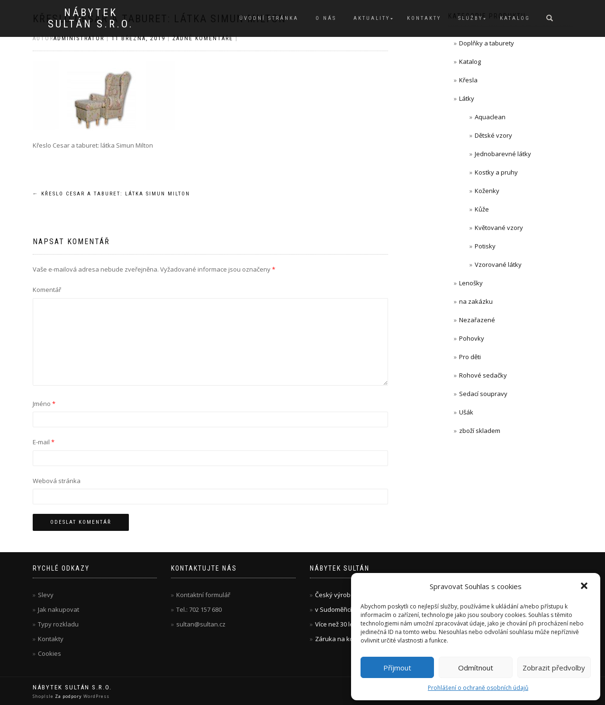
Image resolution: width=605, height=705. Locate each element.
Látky (466, 98)
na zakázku (476, 301)
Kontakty (424, 18)
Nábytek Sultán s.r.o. (91, 18)
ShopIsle (44, 696)
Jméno (44, 403)
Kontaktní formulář (203, 594)
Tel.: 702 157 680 (199, 609)
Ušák (466, 412)
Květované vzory (499, 227)
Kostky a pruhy (496, 172)
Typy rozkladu (58, 624)
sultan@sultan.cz (201, 624)
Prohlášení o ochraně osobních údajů (478, 688)
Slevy (46, 594)
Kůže (482, 209)
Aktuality (371, 18)
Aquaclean (490, 117)
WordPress (95, 696)
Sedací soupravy (483, 393)
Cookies (49, 653)
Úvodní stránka (268, 18)
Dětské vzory (493, 135)
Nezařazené (477, 320)
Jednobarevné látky (503, 154)
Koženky (487, 190)
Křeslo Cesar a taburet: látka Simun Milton (111, 194)
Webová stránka (57, 480)
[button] (585, 586)
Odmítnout (475, 667)
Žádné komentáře (202, 38)
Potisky (485, 246)
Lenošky (471, 283)
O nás (326, 18)
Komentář (47, 289)
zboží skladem (479, 430)
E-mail (43, 442)
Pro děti (470, 356)
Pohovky (471, 338)
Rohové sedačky (483, 375)
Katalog (515, 18)
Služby (470, 18)
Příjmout (397, 667)
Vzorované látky (498, 264)
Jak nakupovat (58, 609)
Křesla (468, 80)
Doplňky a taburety (486, 43)
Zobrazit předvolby (554, 667)
